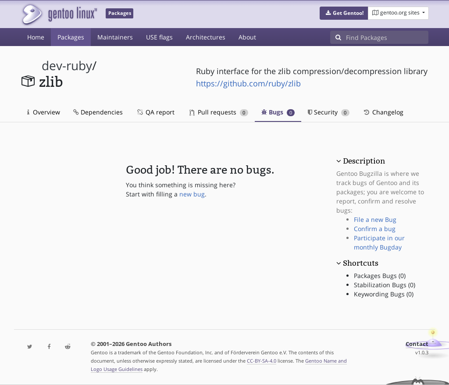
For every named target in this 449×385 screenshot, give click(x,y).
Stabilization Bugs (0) (384, 285)
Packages (70, 37)
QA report (155, 112)
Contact (417, 344)
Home (35, 37)
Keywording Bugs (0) (383, 294)
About (247, 37)
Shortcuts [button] (360, 263)
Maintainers (115, 37)
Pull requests (218, 112)
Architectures (205, 37)
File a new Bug (375, 219)
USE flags (159, 37)
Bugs (278, 112)
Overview (43, 112)
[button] (344, 13)
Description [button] (364, 161)
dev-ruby (67, 65)
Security (328, 112)
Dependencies (98, 112)
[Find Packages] (387, 37)
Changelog (383, 112)
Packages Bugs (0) (380, 275)
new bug (192, 194)
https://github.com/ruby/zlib (248, 83)
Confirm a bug (375, 229)
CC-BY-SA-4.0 (261, 360)
